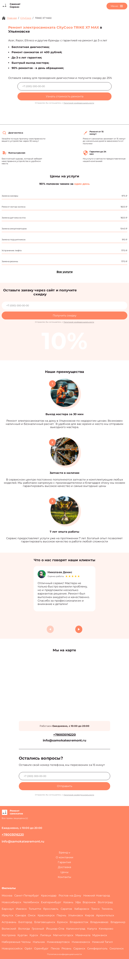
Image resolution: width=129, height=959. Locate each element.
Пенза (55, 948)
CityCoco (25, 18)
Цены (64, 872)
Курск (34, 935)
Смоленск (117, 948)
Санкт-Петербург (26, 895)
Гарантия (64, 862)
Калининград (75, 928)
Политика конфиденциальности (64, 954)
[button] (78, 629)
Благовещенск (44, 922)
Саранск (79, 948)
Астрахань (9, 922)
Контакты (64, 877)
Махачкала (82, 935)
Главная (12, 18)
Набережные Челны (16, 942)
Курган (22, 935)
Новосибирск (11, 902)
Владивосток (79, 922)
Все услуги (65, 271)
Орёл (28, 948)
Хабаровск (81, 908)
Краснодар (48, 895)
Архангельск (105, 915)
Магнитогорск (63, 935)
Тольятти (35, 908)
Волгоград (105, 902)
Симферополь (97, 948)
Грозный (38, 928)
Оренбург (41, 948)
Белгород (25, 922)
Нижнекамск (81, 942)
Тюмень (107, 908)
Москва (7, 895)
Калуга (92, 928)
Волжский (9, 928)
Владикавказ (99, 922)
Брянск (62, 922)
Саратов (66, 908)
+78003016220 (64, 735)
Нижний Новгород (96, 895)
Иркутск (7, 915)
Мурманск (99, 935)
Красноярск (46, 915)
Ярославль (50, 908)
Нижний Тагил (102, 942)
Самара (20, 915)
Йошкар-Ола (55, 928)
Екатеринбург (51, 902)
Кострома (8, 935)
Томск (95, 908)
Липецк (45, 935)
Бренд (64, 852)
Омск (32, 915)
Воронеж (89, 902)
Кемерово (106, 928)
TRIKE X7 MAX (43, 18)
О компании (64, 857)
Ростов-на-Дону (70, 895)
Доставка (64, 867)
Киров (89, 915)
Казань (68, 902)
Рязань (66, 948)
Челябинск (31, 902)
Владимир (118, 922)
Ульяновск (75, 915)
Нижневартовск (58, 942)
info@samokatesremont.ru (64, 740)
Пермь (61, 915)
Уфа (78, 902)
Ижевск (21, 908)
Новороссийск (12, 948)
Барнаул (8, 908)
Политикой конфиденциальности (78, 103)
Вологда (24, 928)
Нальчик (39, 942)
